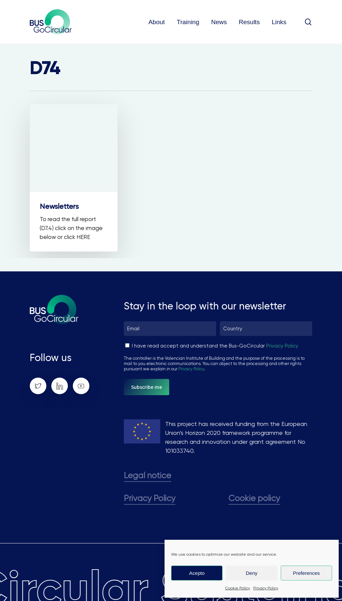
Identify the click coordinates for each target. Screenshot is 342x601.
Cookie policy (254, 498)
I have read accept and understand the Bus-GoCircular (215, 346)
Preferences (306, 573)
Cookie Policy (237, 588)
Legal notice (147, 475)
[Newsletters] (74, 178)
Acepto (197, 573)
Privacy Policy (265, 588)
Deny (251, 573)
